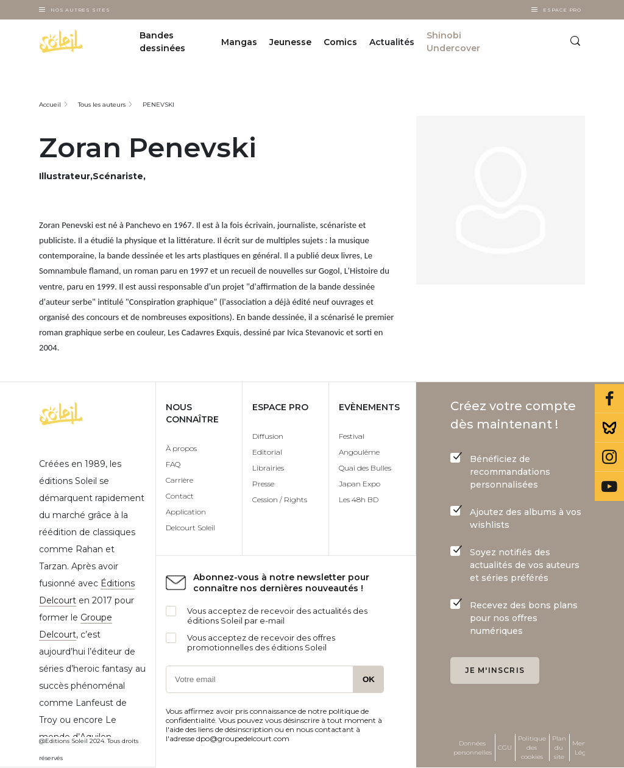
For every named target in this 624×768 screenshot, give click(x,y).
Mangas (239, 42)
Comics (340, 42)
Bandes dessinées (162, 42)
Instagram (609, 457)
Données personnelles (472, 747)
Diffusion (267, 436)
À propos (181, 448)
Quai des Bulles (365, 467)
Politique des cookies (532, 747)
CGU (505, 748)
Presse (263, 483)
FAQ (173, 464)
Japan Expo (359, 483)
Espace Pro (562, 10)
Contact (180, 495)
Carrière (179, 480)
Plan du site (559, 747)
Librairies (268, 467)
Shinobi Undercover (453, 42)
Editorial (267, 452)
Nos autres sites (80, 10)
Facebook (609, 398)
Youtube (609, 486)
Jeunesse (290, 42)
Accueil (50, 104)
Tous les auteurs (102, 104)
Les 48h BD (358, 499)
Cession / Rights (279, 499)
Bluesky (609, 428)
